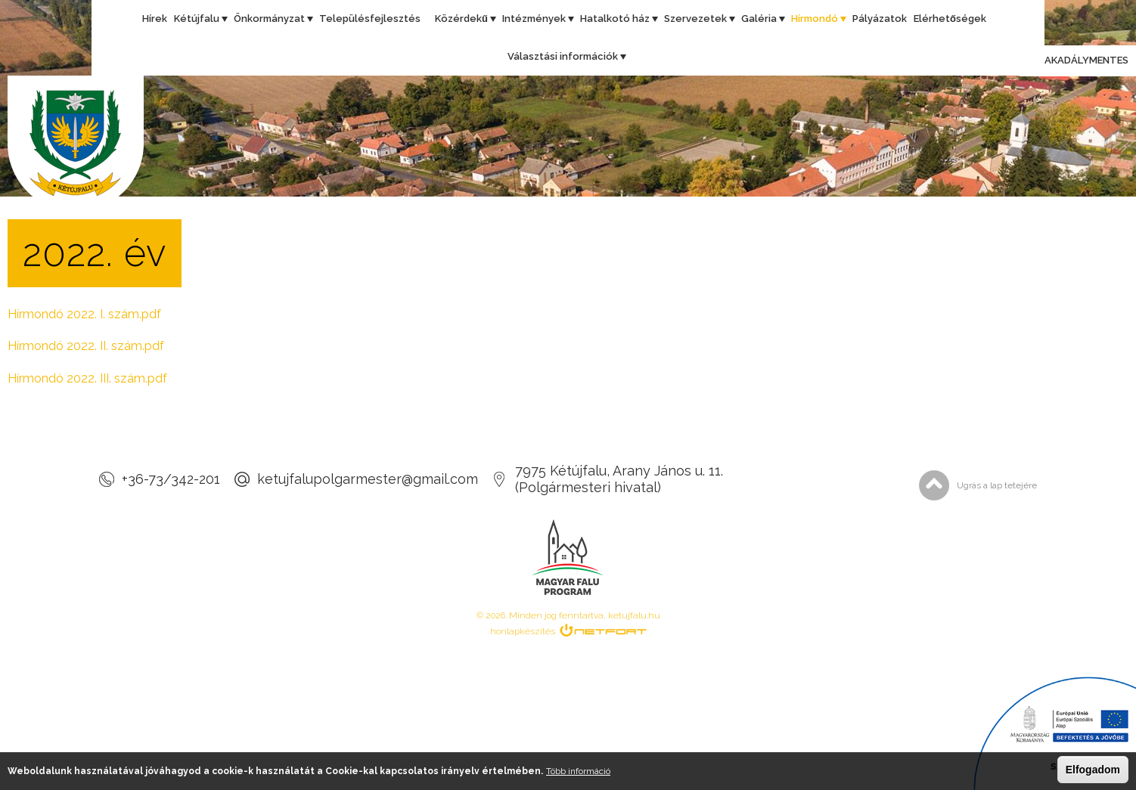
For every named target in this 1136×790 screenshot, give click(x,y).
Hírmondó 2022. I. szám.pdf (84, 314)
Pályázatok (879, 18)
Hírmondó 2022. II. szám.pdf (86, 346)
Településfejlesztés (370, 18)
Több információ (578, 771)
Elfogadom (1093, 770)
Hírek (154, 18)
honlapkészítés (522, 631)
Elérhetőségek (950, 18)
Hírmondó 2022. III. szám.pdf (87, 378)
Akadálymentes (1072, 61)
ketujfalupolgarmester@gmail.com (367, 479)
